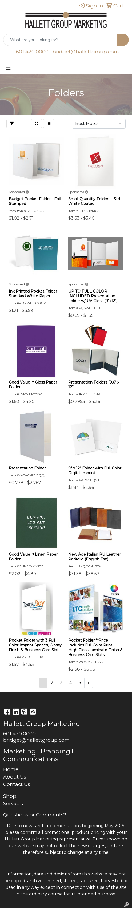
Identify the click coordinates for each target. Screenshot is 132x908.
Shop (9, 796)
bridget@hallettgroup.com (86, 52)
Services (13, 803)
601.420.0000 (32, 52)
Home (10, 769)
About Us (14, 777)
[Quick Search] (60, 40)
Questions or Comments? (34, 815)
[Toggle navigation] (8, 68)
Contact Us (16, 784)
